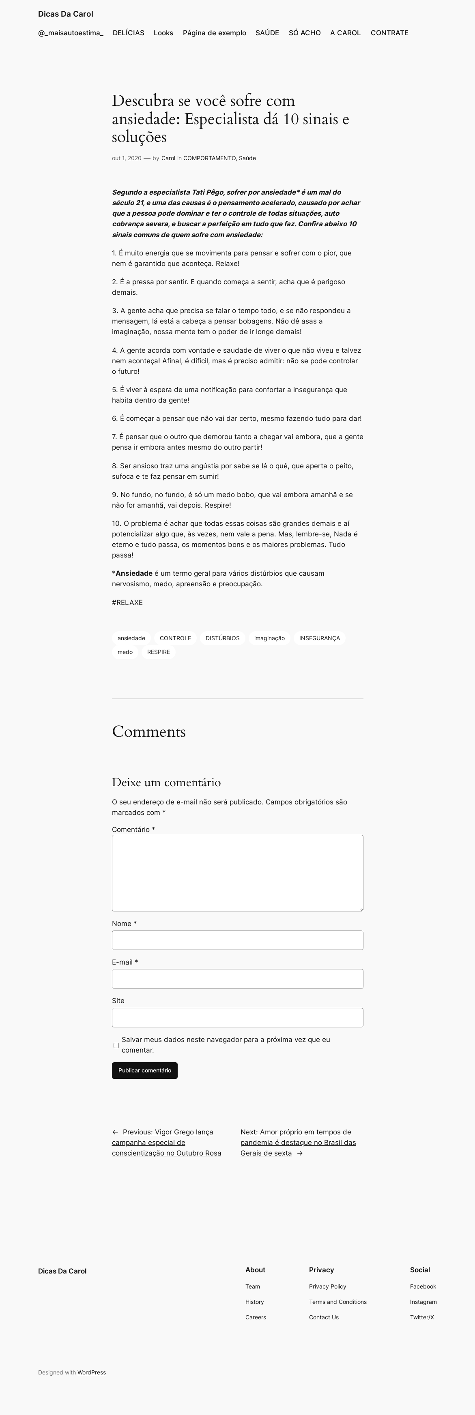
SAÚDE (267, 33)
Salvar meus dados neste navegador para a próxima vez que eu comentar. (226, 1045)
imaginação (269, 638)
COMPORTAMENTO (209, 157)
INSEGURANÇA (319, 638)
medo (125, 651)
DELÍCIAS (128, 33)
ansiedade (131, 638)
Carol (168, 157)
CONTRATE (389, 33)
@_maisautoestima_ (70, 33)
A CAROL (345, 33)
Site (118, 1001)
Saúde (247, 157)
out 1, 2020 (127, 157)
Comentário (133, 829)
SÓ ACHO (305, 33)
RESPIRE (158, 651)
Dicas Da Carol (65, 13)
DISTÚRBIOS (223, 638)
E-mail (125, 962)
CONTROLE (175, 638)
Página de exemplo (214, 33)
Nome (124, 924)
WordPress (91, 1372)
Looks (163, 33)
